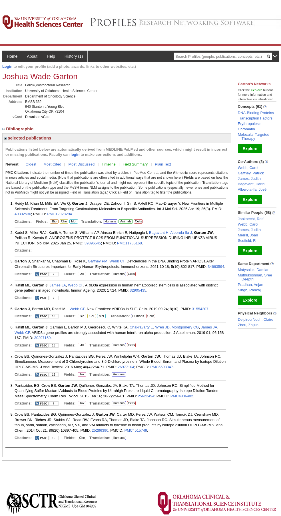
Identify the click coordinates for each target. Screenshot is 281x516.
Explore (250, 148)
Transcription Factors (255, 118)
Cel (91, 316)
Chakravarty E (141, 327)
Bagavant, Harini (251, 184)
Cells (138, 221)
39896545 (93, 243)
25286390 (100, 430)
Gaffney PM (97, 261)
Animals (125, 221)
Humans (110, 221)
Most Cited (52, 164)
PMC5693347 (161, 367)
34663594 (216, 266)
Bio (54, 222)
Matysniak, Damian (254, 270)
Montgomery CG (185, 327)
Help (51, 56)
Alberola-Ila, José (252, 189)
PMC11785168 (129, 243)
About (32, 56)
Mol (73, 222)
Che (63, 222)
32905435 (138, 290)
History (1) (74, 56)
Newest (12, 164)
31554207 (200, 309)
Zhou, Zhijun (248, 325)
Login (7, 66)
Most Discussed (81, 164)
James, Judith (249, 178)
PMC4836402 (181, 396)
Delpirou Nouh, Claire (255, 319)
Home (12, 56)
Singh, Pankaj (249, 290)
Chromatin (246, 129)
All (82, 274)
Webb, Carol (248, 168)
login (75, 154)
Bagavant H (158, 232)
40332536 (23, 214)
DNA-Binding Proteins (256, 113)
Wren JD (162, 327)
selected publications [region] (27, 138)
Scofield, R (247, 240)
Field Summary (135, 164)
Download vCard (38, 117)
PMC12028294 (59, 214)
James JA (58, 285)
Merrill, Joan (248, 235)
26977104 (126, 367)
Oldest (31, 164)
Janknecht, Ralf (251, 219)
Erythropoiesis (249, 123)
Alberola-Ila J (181, 232)
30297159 (42, 338)
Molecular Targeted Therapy (253, 136)
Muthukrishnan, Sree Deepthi (255, 277)
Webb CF (117, 261)
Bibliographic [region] (18, 128)
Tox (81, 374)
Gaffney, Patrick (251, 173)
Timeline (109, 164)
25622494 (146, 396)
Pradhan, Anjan (250, 284)
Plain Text (163, 164)
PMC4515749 (135, 430)
